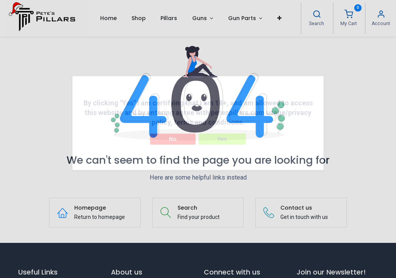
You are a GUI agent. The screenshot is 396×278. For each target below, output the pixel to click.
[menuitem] (108, 18)
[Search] (316, 15)
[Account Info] (381, 15)
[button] (279, 18)
